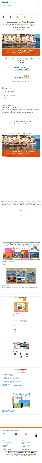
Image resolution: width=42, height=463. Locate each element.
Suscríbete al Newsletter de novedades (10, 430)
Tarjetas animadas (26, 440)
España (22, 287)
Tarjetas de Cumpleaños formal (9, 382)
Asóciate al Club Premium (7, 413)
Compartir (15, 331)
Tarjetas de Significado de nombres (10, 377)
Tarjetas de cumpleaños (27, 442)
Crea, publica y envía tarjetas (8, 261)
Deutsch (24, 448)
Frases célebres (21, 29)
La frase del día (16, 325)
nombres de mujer (22, 201)
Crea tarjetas (4, 263)
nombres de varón (30, 201)
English (23, 446)
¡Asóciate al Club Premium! (21, 340)
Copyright (8, 454)
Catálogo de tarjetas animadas (8, 410)
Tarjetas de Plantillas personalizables (11, 378)
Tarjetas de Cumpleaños (8, 374)
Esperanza (21, 81)
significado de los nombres (11, 201)
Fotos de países (5, 285)
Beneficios (3, 5)
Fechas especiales (26, 445)
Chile (19, 287)
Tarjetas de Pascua (7, 384)
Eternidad (27, 81)
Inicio (3, 14)
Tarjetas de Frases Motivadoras (9, 380)
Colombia (15, 287)
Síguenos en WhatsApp (27, 449)
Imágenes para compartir (7, 411)
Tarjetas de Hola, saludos (8, 375)
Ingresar (8, 5)
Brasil (11, 287)
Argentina (8, 287)
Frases (6, 14)
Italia (37, 287)
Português (4, 448)
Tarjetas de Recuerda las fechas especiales (12, 385)
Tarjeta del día (16, 313)
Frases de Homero (12, 14)
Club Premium (25, 443)
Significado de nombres (7, 442)
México (3, 289)
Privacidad (4, 446)
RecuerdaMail (5, 445)
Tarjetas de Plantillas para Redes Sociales (12, 381)
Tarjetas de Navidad (6, 443)
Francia (34, 287)
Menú (15, 2)
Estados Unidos (28, 287)
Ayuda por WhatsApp (6, 449)
